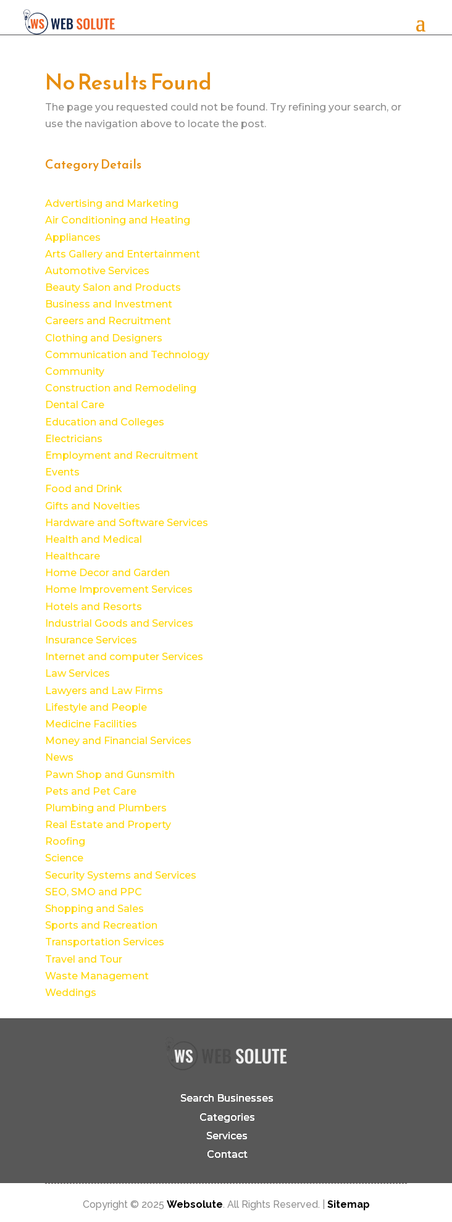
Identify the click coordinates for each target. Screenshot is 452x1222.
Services (227, 1136)
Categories (227, 1117)
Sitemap (348, 1204)
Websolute (195, 1204)
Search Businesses (227, 1098)
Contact (227, 1154)
